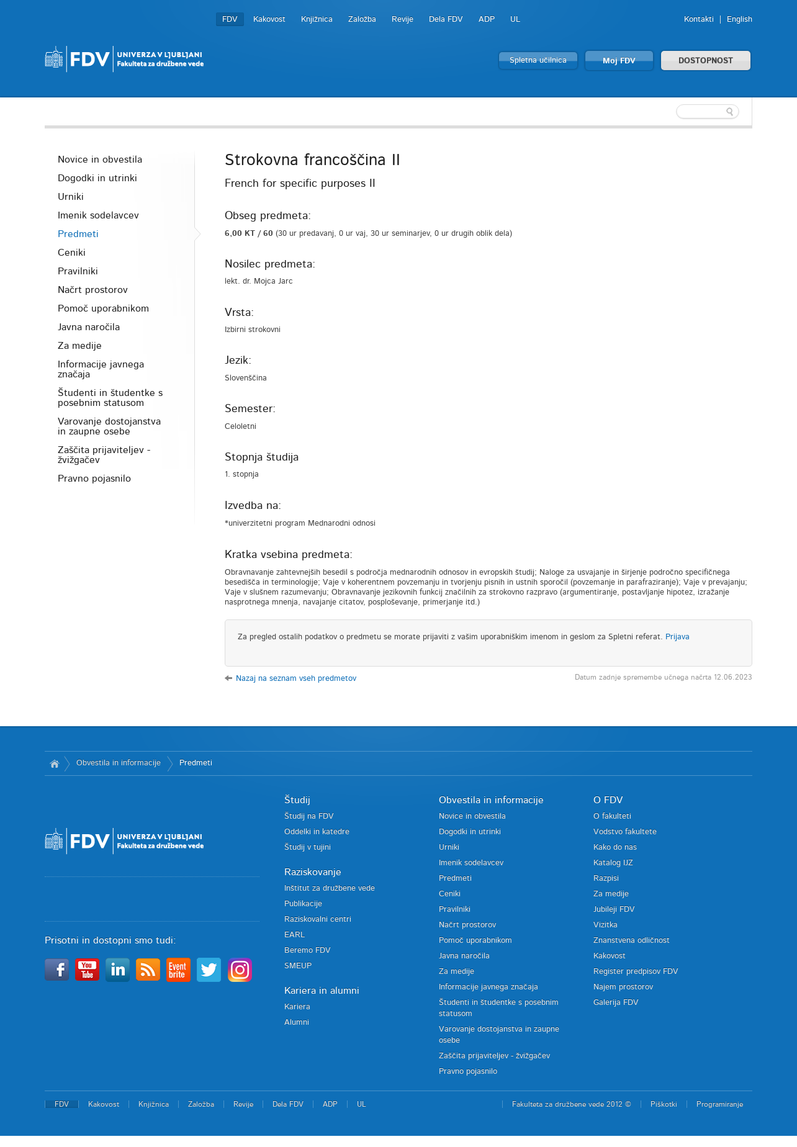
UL (515, 20)
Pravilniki (78, 271)
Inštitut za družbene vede (329, 888)
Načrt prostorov (93, 290)
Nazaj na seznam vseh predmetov (296, 679)
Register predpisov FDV (635, 972)
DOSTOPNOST (705, 61)
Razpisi (606, 879)
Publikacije (303, 904)
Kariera (297, 1007)
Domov (54, 763)
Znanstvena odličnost (631, 941)
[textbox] (672, 111)
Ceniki (72, 253)
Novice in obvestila (100, 159)
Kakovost (269, 20)
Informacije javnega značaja (101, 369)
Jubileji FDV (614, 910)
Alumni (296, 1023)
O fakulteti (612, 816)
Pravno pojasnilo (94, 479)
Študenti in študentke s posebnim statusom (110, 398)
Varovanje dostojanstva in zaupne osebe (109, 426)
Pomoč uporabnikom (103, 308)
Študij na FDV (309, 816)
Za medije (80, 346)
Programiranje (719, 1104)
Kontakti (699, 20)
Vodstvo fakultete (625, 832)
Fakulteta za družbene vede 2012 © (571, 1104)
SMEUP (298, 966)
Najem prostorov (623, 987)
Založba (362, 20)
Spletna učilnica (538, 60)
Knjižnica (317, 20)
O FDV (608, 800)
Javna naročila (89, 327)
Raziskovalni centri (317, 919)
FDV (230, 20)
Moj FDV (619, 61)
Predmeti (78, 234)
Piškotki (664, 1104)
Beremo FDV (307, 951)
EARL (294, 935)
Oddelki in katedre (316, 832)
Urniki (71, 197)
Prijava (677, 637)
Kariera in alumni (321, 991)
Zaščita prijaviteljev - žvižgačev (104, 455)
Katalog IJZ (613, 863)
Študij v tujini (307, 847)
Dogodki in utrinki (97, 178)
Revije (402, 20)
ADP (487, 20)
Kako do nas (615, 847)
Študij (297, 800)
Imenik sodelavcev (98, 215)
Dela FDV (446, 20)
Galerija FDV (616, 1003)
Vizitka (605, 925)
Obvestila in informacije (118, 763)
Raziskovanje (312, 872)
